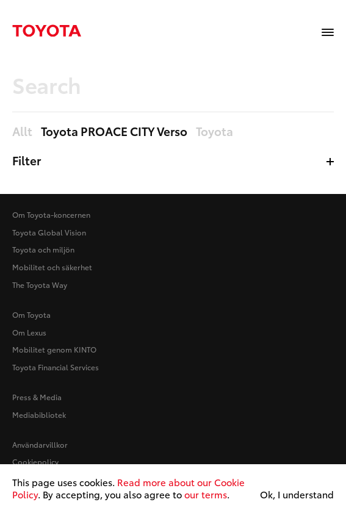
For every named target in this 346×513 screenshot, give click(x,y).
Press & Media (37, 397)
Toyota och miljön (43, 249)
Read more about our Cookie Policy (128, 488)
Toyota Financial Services (55, 367)
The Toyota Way (39, 284)
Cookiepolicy (35, 461)
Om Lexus (29, 332)
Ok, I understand (297, 495)
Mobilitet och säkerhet (52, 267)
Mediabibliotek (39, 414)
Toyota (214, 131)
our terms (205, 494)
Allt (22, 131)
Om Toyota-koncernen (51, 214)
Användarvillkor (40, 444)
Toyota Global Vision (49, 232)
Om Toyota (31, 314)
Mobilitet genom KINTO (54, 349)
